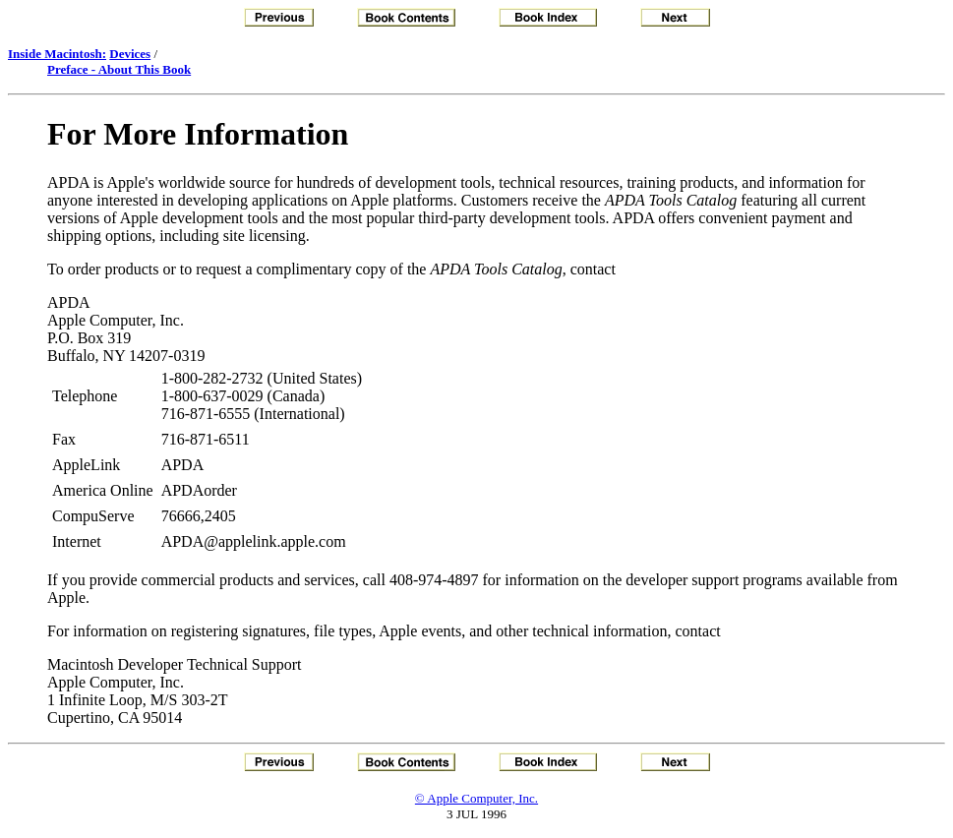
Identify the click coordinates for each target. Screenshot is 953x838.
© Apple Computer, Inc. (476, 798)
